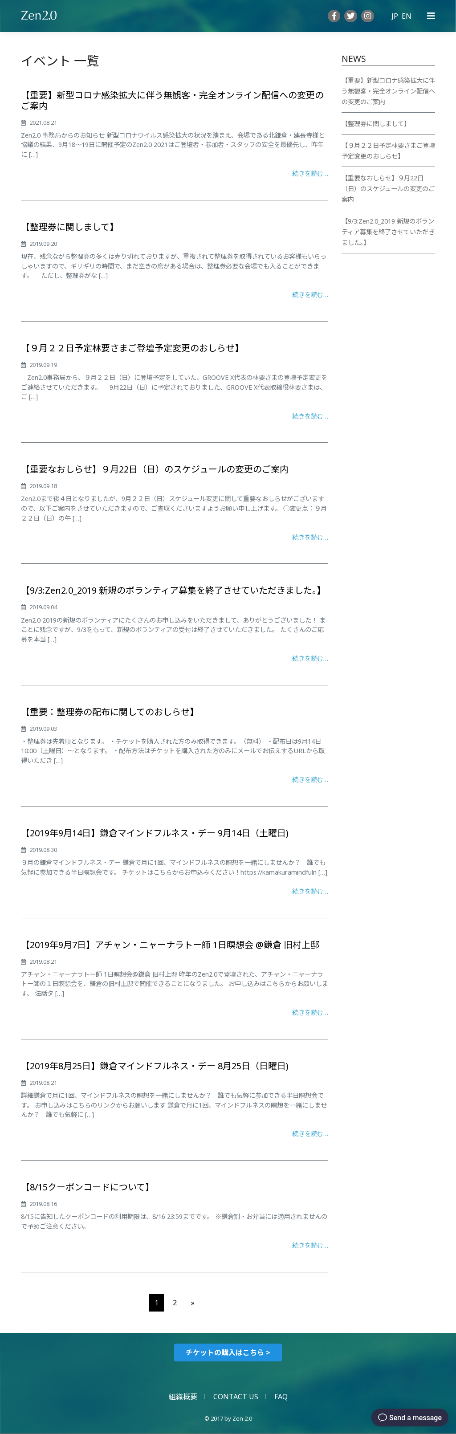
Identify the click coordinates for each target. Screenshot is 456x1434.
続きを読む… (310, 173)
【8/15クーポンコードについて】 (87, 1187)
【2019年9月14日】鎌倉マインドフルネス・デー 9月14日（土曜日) (155, 833)
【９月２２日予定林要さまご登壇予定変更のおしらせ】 (132, 348)
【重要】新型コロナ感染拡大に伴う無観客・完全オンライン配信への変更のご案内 (172, 100)
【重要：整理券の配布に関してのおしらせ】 (110, 712)
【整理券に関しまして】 (69, 227)
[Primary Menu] (431, 16)
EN (406, 16)
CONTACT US (235, 1396)
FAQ (281, 1396)
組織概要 (183, 1396)
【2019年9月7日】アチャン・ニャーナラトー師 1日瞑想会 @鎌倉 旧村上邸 (170, 945)
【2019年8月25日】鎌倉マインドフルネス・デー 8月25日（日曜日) (155, 1066)
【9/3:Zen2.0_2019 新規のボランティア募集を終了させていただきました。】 (173, 590)
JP (394, 16)
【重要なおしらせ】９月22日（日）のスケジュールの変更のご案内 (155, 469)
